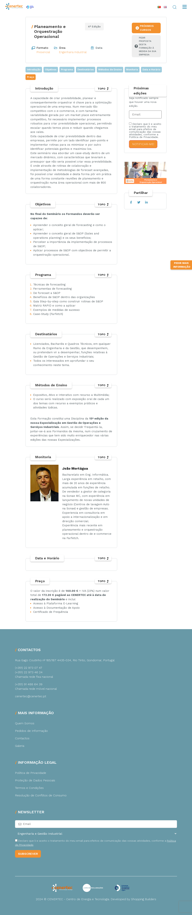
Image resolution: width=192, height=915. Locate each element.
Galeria (19, 746)
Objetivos (50, 69)
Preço (30, 77)
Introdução (33, 69)
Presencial (43, 52)
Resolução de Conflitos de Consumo (41, 795)
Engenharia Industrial (73, 52)
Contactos (22, 738)
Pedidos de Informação (31, 731)
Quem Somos (24, 723)
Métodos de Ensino (110, 69)
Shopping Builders (143, 899)
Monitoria (132, 69)
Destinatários (85, 69)
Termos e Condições (29, 788)
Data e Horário (151, 69)
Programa (67, 69)
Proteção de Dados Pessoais (35, 780)
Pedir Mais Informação (181, 297)
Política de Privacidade (30, 773)
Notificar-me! (143, 144)
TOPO (103, 88)
